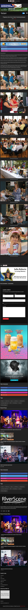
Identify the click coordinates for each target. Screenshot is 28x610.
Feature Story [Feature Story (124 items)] (7, 486)
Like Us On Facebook (4, 387)
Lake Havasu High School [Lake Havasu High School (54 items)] (4, 488)
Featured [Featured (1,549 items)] (2, 486)
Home (13, 18)
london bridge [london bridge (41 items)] (15, 488)
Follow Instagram (4, 392)
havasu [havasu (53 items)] (12, 486)
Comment (4, 306)
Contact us (2, 575)
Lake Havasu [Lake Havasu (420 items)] (16, 486)
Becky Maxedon (3, 40)
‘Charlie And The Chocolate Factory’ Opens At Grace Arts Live (10, 429)
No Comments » (12, 40)
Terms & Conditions (3, 580)
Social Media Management (4, 584)
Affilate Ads (2, 581)
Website (4, 298)
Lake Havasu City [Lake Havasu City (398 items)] (22, 486)
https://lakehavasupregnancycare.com (17, 69)
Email (16, 294)
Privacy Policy (2, 578)
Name (4, 294)
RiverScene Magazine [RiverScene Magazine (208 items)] (4, 405)
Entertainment (2, 586)
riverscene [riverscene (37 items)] (19, 488)
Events (1, 583)
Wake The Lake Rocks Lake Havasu (6, 465)
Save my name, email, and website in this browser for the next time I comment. (14, 304)
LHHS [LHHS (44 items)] (10, 488)
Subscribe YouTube (4, 480)
